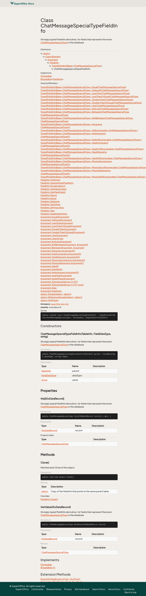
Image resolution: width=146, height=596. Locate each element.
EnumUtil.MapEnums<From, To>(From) (60, 579)
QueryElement (52, 56)
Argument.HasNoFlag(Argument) (58, 278)
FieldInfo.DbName (50, 201)
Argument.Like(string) (52, 238)
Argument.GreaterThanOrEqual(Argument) (63, 232)
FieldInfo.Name (49, 198)
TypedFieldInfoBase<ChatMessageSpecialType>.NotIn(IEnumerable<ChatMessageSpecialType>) (91, 139)
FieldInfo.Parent (49, 195)
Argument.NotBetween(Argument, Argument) (64, 244)
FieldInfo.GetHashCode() (54, 189)
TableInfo (46, 371)
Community (37, 589)
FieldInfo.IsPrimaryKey (52, 207)
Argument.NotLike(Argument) (56, 241)
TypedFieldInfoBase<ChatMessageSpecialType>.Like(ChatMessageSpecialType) (83, 105)
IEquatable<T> (48, 567)
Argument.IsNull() (50, 266)
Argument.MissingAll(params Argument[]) (62, 263)
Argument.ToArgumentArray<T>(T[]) (59, 281)
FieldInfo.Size (47, 210)
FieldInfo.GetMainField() (53, 192)
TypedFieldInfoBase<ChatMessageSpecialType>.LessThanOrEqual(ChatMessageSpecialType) (89, 96)
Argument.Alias (49, 288)
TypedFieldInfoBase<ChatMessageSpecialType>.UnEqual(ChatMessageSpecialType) (85, 90)
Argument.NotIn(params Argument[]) (60, 272)
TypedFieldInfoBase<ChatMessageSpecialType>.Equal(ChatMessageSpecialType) (83, 87)
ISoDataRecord (49, 430)
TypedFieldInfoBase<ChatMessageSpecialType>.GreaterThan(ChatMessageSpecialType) (87, 99)
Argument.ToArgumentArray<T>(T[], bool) (62, 284)
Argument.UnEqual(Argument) (56, 220)
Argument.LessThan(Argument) (57, 223)
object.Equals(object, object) (56, 294)
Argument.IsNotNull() (51, 269)
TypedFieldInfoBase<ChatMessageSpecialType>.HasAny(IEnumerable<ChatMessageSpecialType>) (92, 149)
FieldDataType (48, 375)
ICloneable (46, 76)
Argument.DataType (51, 291)
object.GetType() (49, 300)
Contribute (128, 589)
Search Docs (98, 589)
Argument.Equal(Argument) (55, 217)
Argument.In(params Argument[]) (58, 251)
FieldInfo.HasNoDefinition (54, 213)
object (46, 53)
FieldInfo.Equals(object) (53, 186)
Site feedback (82, 589)
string (44, 380)
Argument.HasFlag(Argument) (56, 275)
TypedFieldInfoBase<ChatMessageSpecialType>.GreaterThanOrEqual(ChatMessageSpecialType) (91, 102)
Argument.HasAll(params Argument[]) (60, 257)
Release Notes (53, 589)
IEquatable (46, 79)
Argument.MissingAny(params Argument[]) (63, 260)
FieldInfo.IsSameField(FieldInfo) (57, 183)
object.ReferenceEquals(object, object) (61, 297)
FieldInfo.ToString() (50, 180)
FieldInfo (54, 62)
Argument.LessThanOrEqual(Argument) (61, 226)
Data (63, 304)
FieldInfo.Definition (50, 204)
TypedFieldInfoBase (62, 65)
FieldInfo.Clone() (49, 499)
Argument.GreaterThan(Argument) (58, 229)
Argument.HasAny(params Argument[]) (61, 254)
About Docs (114, 589)
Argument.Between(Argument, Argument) (62, 247)
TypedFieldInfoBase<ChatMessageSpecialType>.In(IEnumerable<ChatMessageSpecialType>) (89, 130)
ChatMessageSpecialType (54, 42)
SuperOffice (55, 304)
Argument (52, 59)
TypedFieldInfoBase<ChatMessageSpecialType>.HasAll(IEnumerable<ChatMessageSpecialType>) (92, 158)
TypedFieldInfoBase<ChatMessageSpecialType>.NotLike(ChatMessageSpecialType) (84, 108)
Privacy (68, 589)
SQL (67, 304)
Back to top (131, 592)
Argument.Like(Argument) (54, 235)
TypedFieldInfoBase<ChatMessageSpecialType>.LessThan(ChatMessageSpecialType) (85, 93)
